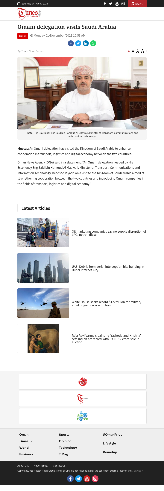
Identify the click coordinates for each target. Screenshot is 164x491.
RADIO (137, 4)
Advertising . (41, 465)
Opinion (65, 441)
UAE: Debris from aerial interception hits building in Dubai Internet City (108, 268)
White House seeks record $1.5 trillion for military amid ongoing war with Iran (106, 303)
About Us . (23, 465)
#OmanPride (112, 435)
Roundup (110, 452)
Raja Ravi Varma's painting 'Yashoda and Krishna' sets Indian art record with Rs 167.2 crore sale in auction (106, 338)
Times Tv (26, 441)
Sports (64, 435)
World (24, 448)
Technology (68, 448)
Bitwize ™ (138, 470)
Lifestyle (109, 443)
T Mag (63, 454)
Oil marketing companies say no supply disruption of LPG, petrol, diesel (109, 233)
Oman (23, 36)
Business (26, 454)
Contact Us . (59, 465)
